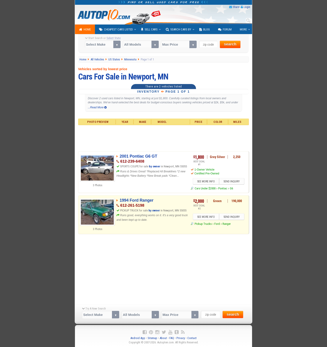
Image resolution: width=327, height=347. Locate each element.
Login (247, 7)
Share (236, 7)
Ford (217, 224)
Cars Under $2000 (205, 188)
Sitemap (152, 338)
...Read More (97, 107)
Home (85, 29)
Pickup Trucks (203, 224)
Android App (137, 338)
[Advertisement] (163, 137)
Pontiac (222, 188)
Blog (204, 29)
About (163, 338)
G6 (231, 188)
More (243, 29)
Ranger (227, 224)
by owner (154, 166)
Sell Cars (149, 29)
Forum (225, 29)
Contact (192, 338)
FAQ (171, 338)
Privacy (180, 338)
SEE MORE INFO (206, 181)
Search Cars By (178, 29)
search (230, 44)
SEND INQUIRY (231, 181)
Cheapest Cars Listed (116, 29)
